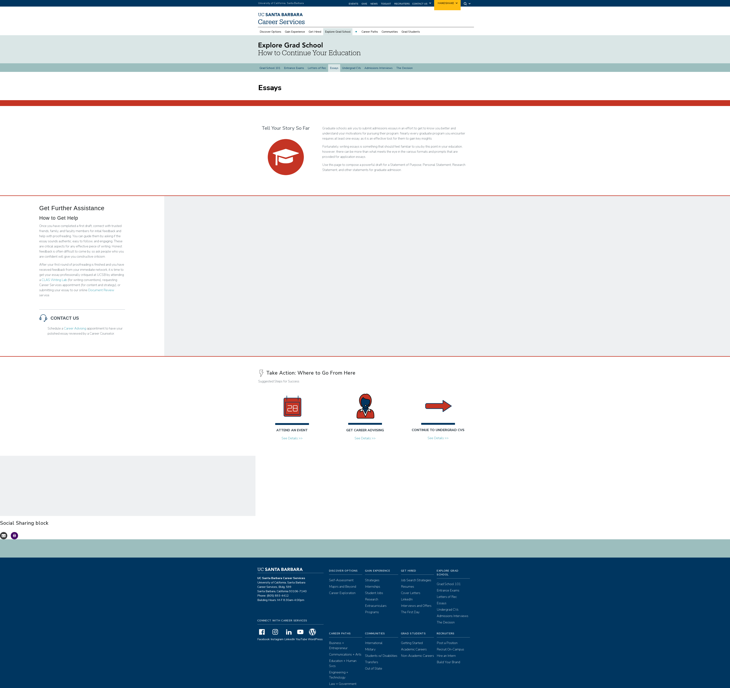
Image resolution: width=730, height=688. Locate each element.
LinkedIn (289, 641)
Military (370, 651)
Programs (372, 614)
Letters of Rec (317, 68)
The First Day (410, 614)
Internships (372, 588)
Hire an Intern (446, 658)
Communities (390, 32)
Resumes (407, 588)
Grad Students (411, 32)
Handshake (446, 3)
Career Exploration (342, 595)
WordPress (315, 641)
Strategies (372, 582)
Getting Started (412, 645)
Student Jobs (374, 595)
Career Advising (75, 330)
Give (364, 3)
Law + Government (342, 686)
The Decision (404, 68)
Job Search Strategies (416, 582)
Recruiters (402, 3)
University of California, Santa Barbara (281, 3)
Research (371, 601)
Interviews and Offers (416, 608)
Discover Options (270, 32)
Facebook (263, 641)
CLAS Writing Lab (54, 282)
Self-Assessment (341, 582)
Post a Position (447, 645)
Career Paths (370, 32)
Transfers (371, 664)
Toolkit (386, 3)
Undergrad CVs (351, 68)
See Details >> (292, 440)
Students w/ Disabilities (381, 658)
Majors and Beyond (342, 588)
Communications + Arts (345, 656)
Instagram (277, 641)
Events (353, 3)
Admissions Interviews (378, 68)
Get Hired (315, 32)
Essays (334, 68)
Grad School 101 (270, 68)
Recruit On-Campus (450, 651)
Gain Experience (295, 32)
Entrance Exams (294, 68)
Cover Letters (410, 595)
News (374, 3)
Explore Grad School (338, 32)
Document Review (101, 292)
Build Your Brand (448, 664)
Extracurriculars (376, 608)
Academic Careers (414, 651)
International (374, 645)
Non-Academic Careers (417, 658)
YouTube (301, 641)
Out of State (373, 670)
